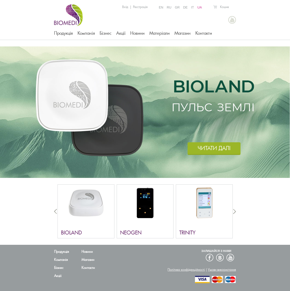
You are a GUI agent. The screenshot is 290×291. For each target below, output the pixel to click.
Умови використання (222, 270)
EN (161, 7)
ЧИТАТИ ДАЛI (214, 148)
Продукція (63, 33)
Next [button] (234, 211)
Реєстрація (140, 7)
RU (169, 7)
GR (177, 7)
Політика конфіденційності (186, 270)
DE (185, 7)
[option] (145, 112)
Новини (137, 33)
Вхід (125, 7)
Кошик (224, 7)
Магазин (182, 33)
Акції (121, 33)
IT (192, 7)
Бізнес (105, 33)
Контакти (203, 33)
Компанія (86, 33)
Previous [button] (55, 211)
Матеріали (159, 33)
